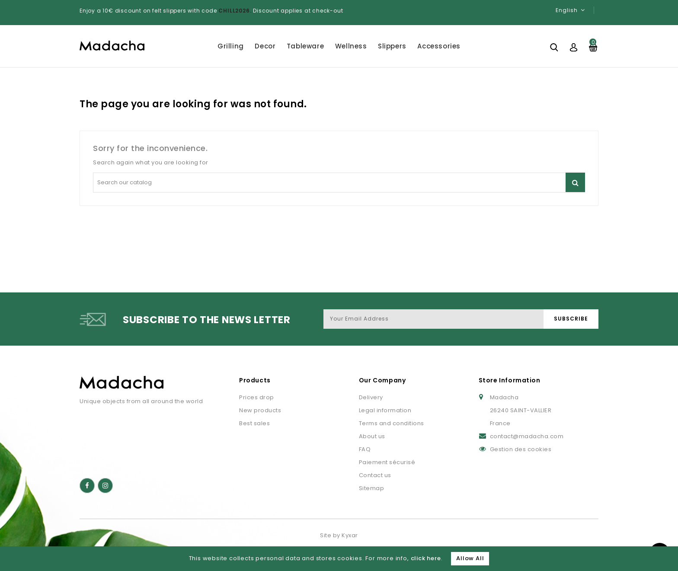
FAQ (365, 449)
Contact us (375, 475)
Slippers (392, 46)
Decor (265, 46)
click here (426, 558)
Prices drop (256, 397)
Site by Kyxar (339, 535)
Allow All (470, 558)
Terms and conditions (391, 423)
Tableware (305, 46)
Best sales (254, 423)
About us (372, 436)
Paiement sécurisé (387, 462)
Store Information (509, 380)
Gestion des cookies (521, 449)
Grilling (230, 46)
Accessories (439, 46)
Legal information (385, 410)
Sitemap (371, 488)
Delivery (371, 397)
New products (260, 410)
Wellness (351, 46)
